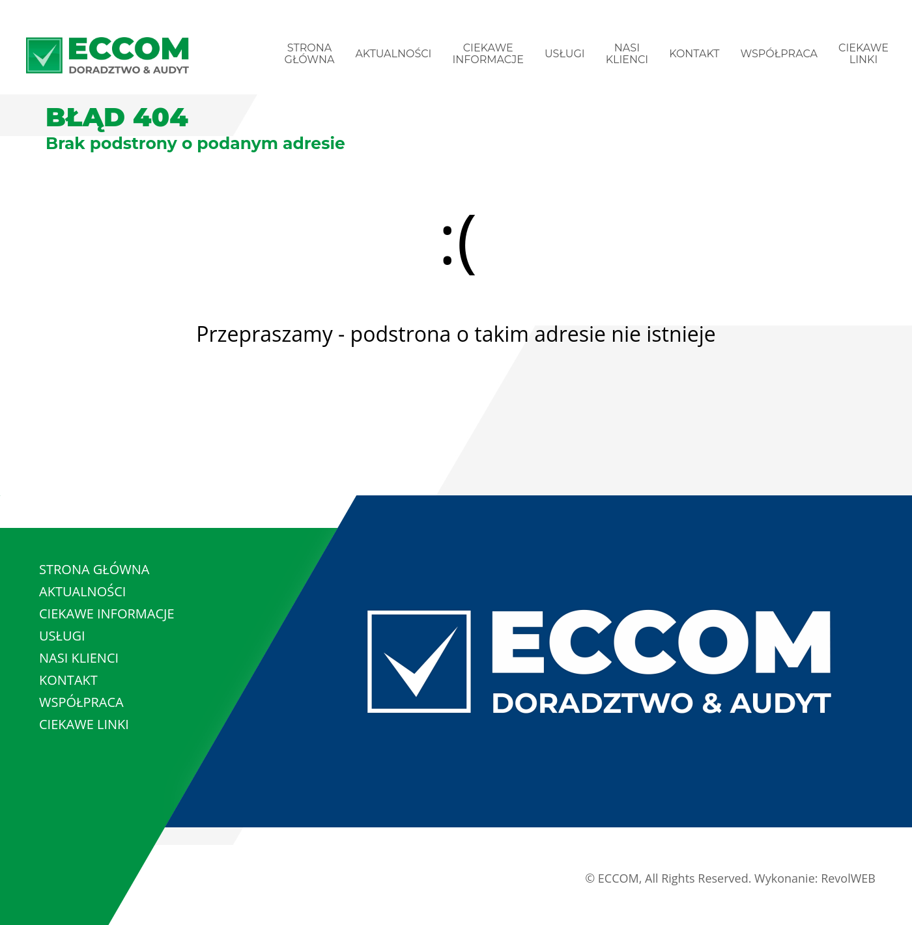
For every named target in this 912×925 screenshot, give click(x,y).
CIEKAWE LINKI (863, 54)
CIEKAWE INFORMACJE (487, 54)
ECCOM (618, 878)
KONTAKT (694, 54)
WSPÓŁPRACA (779, 54)
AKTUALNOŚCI (393, 54)
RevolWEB (848, 878)
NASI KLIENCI (627, 54)
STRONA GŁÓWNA (310, 54)
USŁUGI (565, 54)
